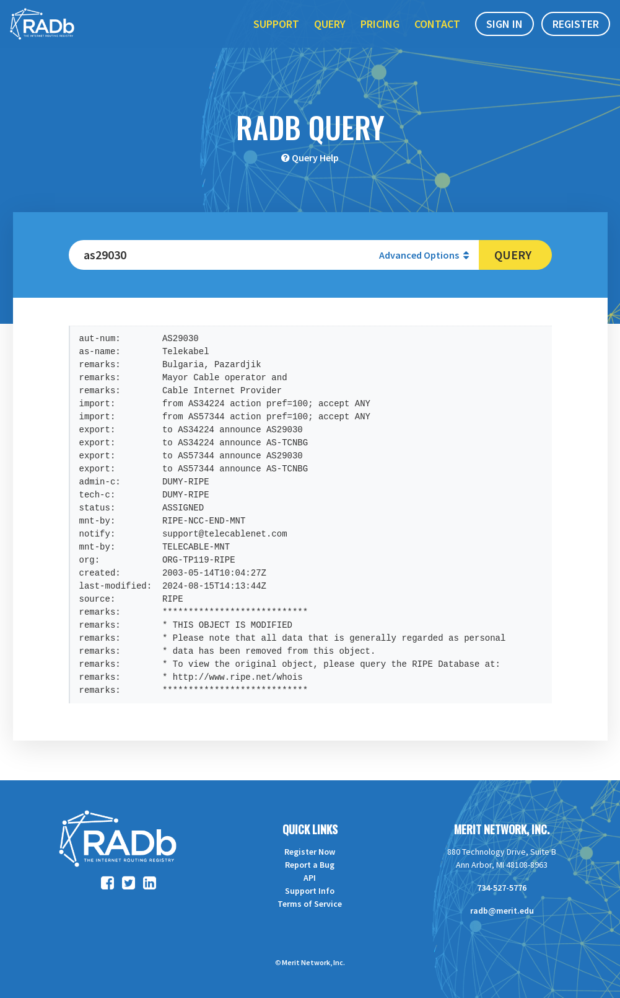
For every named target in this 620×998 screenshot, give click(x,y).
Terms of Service (309, 903)
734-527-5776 (501, 887)
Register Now (309, 851)
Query (330, 36)
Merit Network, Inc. (501, 829)
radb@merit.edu (502, 910)
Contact (437, 36)
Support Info (309, 890)
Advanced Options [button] (424, 255)
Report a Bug (309, 864)
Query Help (315, 157)
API (309, 877)
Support (276, 36)
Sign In (504, 36)
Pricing (380, 36)
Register (575, 36)
